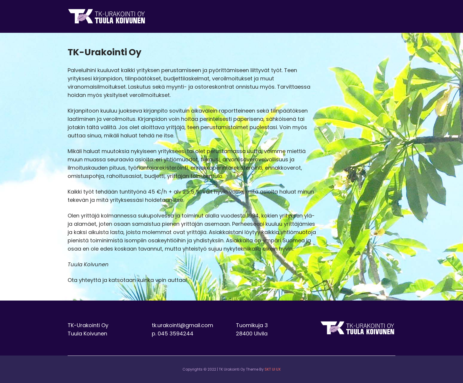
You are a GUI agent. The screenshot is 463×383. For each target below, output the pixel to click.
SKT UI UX (273, 369)
